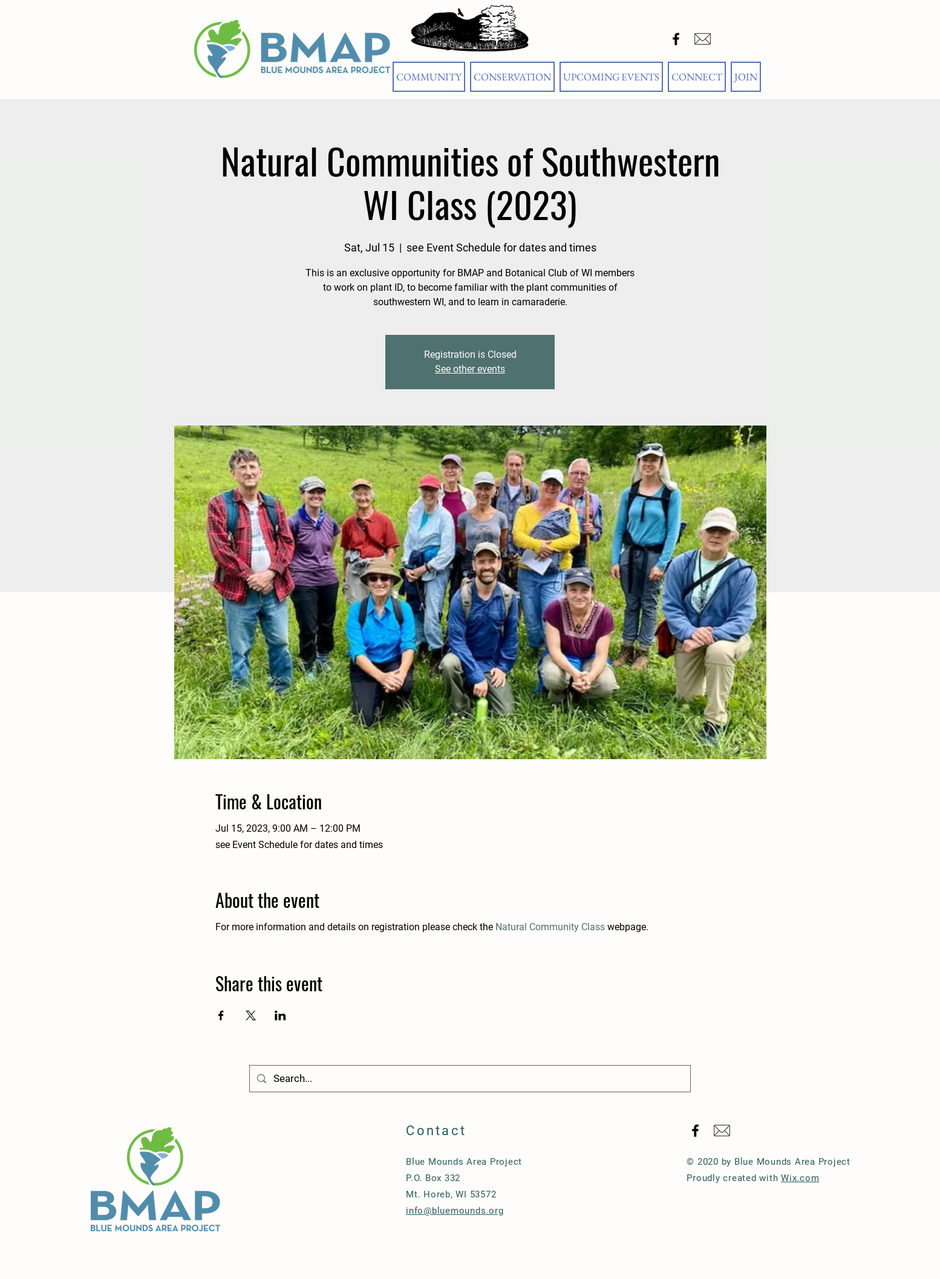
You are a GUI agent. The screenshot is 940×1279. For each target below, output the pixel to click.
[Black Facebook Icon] (676, 39)
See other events (470, 369)
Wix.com (800, 1178)
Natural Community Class (550, 927)
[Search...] (469, 1079)
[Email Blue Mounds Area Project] (702, 39)
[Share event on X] (250, 1015)
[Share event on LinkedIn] (280, 1015)
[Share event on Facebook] (221, 1015)
